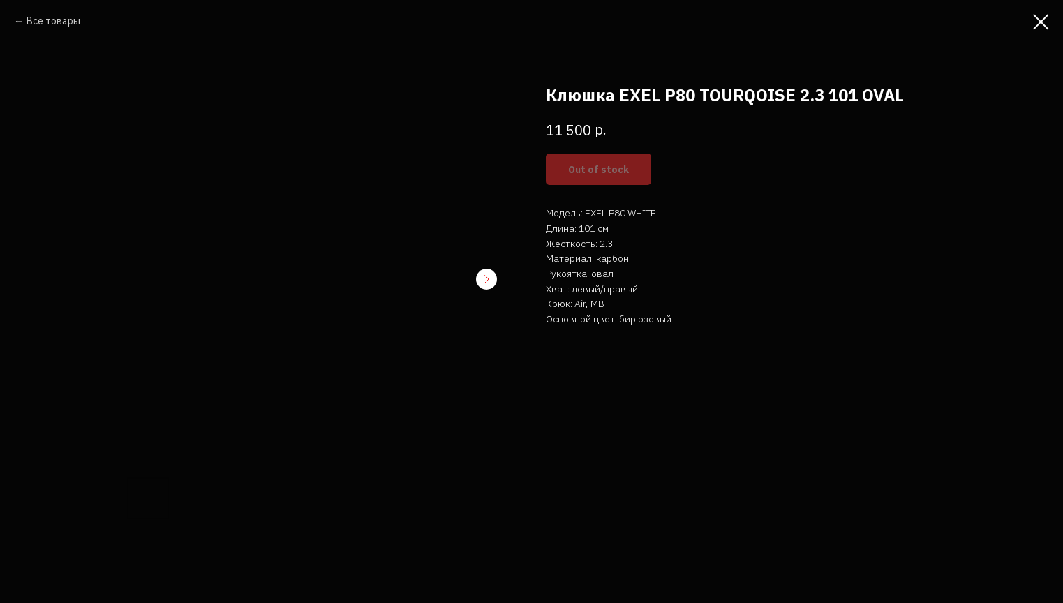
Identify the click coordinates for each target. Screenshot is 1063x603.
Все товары (53, 21)
